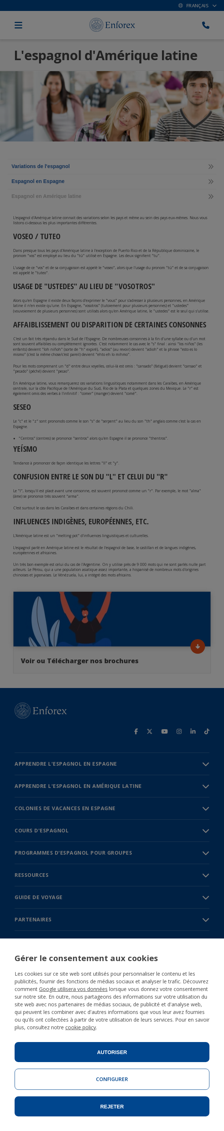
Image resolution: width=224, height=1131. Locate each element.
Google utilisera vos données (73, 989)
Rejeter (112, 1106)
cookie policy (80, 1027)
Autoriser (112, 1052)
